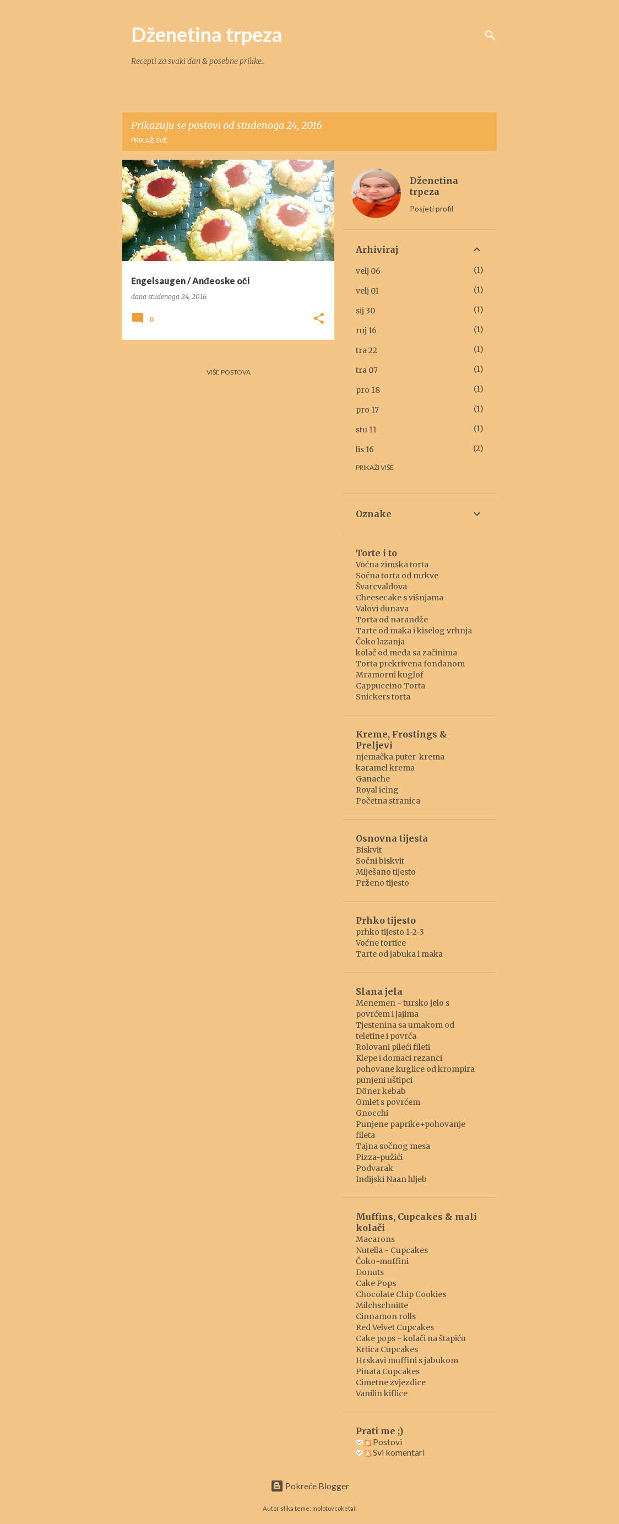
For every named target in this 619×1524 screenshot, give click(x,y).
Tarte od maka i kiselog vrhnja (414, 631)
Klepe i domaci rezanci (399, 1058)
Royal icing (377, 790)
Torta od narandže (392, 620)
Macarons (375, 1239)
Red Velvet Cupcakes (395, 1327)
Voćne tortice (381, 943)
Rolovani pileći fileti (393, 1047)
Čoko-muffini (382, 1261)
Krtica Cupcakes (387, 1349)
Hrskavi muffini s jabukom (407, 1360)
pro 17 (367, 410)
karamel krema (385, 768)
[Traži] (490, 35)
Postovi (383, 1441)
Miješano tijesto (386, 872)
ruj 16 (366, 330)
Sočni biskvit (380, 861)
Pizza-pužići (379, 1157)
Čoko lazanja (380, 642)
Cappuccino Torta (390, 686)
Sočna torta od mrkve (397, 576)
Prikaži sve (149, 140)
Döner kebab (381, 1091)
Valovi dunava (382, 609)
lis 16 (365, 449)
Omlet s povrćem (388, 1102)
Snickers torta (383, 697)
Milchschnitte (382, 1305)
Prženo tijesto (382, 883)
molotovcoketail (334, 1508)
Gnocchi (372, 1113)
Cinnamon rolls (386, 1316)
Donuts (370, 1272)
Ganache (373, 779)
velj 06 (368, 271)
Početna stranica (388, 801)
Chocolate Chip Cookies (401, 1294)
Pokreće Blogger (309, 1485)
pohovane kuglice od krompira (415, 1069)
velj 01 (367, 291)
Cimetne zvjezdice (391, 1382)
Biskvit (369, 850)
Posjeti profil (431, 208)
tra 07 (367, 370)
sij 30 (365, 311)
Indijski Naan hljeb (391, 1179)
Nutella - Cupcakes (392, 1250)
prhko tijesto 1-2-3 (390, 932)
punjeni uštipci (384, 1080)
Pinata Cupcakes (388, 1371)
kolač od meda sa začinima (406, 653)
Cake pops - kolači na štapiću (411, 1338)
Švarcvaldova (381, 587)
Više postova (229, 372)
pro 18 (368, 390)
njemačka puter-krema (400, 757)
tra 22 (366, 350)
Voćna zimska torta (392, 565)
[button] (318, 319)
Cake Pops (376, 1283)
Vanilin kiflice (382, 1393)
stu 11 (366, 430)
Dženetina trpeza (207, 34)
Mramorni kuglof (389, 675)
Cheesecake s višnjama (399, 598)
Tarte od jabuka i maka (399, 954)
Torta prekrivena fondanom (410, 664)
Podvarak (374, 1168)
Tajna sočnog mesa (393, 1146)
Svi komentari (395, 1452)
